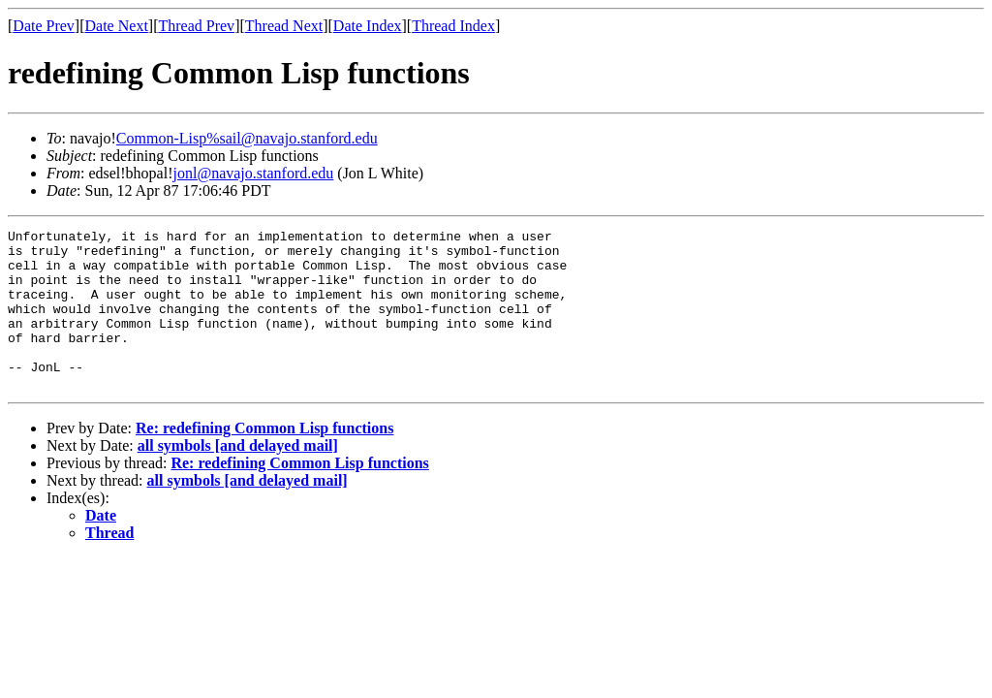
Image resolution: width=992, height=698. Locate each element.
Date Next (116, 25)
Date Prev (44, 25)
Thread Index (453, 25)
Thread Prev (196, 25)
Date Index (367, 25)
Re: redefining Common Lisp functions (264, 460)
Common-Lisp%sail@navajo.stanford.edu (247, 138)
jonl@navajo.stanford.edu (253, 173)
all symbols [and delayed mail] (238, 477)
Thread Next (284, 25)
